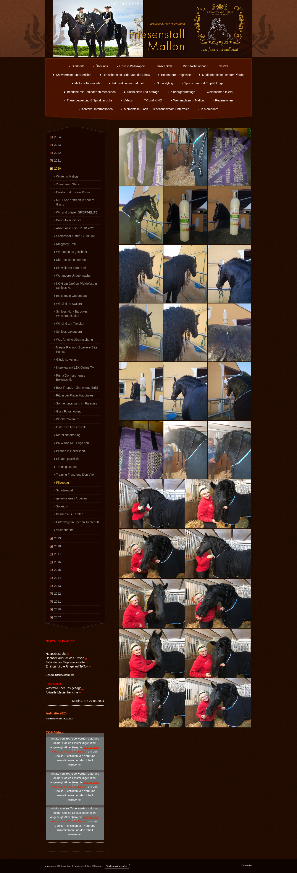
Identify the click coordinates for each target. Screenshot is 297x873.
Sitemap (97, 866)
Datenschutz (64, 866)
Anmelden (247, 865)
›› (68, 653)
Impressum (50, 866)
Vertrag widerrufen (116, 866)
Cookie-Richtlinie (83, 866)
